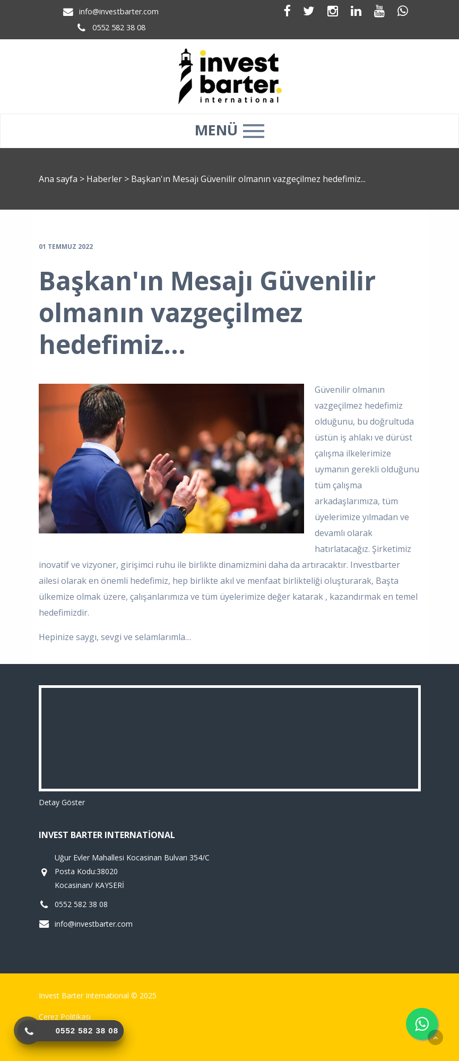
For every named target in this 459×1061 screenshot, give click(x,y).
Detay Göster (62, 802)
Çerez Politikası (65, 1017)
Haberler (104, 179)
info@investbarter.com (119, 11)
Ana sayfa (58, 179)
